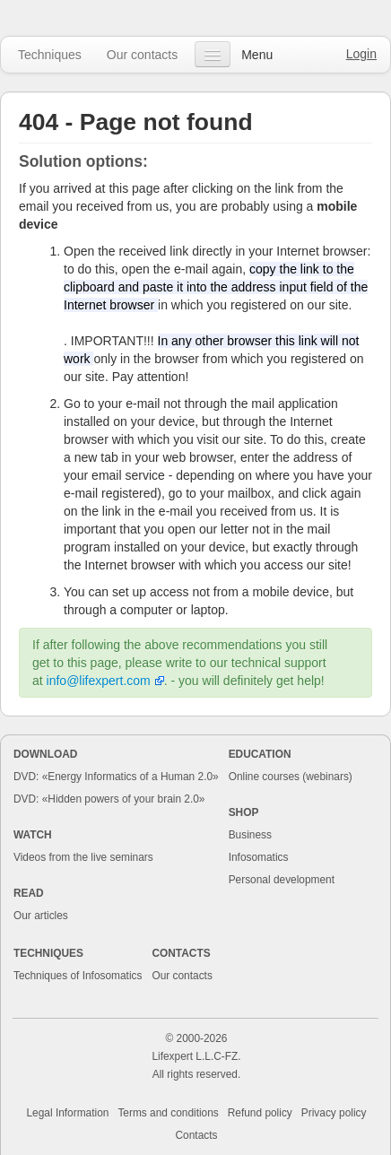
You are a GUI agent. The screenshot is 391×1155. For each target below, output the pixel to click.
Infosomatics (259, 857)
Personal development (282, 879)
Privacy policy (334, 1113)
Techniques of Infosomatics (77, 975)
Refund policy (260, 1113)
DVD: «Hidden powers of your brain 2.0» (109, 799)
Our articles (40, 915)
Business (250, 835)
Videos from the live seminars (83, 857)
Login (361, 54)
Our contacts (142, 55)
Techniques (50, 55)
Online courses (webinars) (290, 776)
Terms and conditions (167, 1113)
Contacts (197, 1135)
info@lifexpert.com (99, 680)
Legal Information (68, 1113)
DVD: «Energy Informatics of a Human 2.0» (116, 776)
